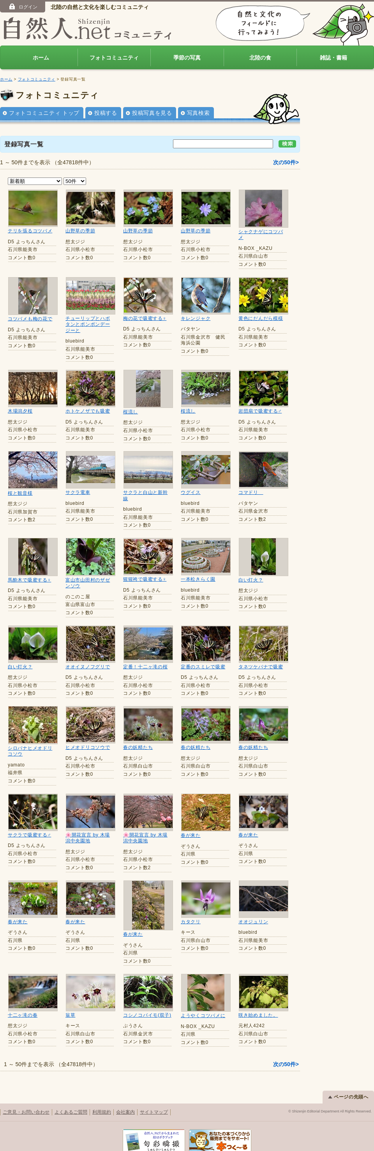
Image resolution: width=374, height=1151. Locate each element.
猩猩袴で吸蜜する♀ (144, 579)
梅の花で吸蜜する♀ (144, 318)
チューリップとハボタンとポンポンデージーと (87, 324)
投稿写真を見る (152, 113)
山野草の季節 (80, 231)
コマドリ (250, 492)
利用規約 (101, 1099)
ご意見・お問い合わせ (26, 1099)
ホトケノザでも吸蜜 (87, 411)
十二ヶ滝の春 (22, 1002)
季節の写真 (187, 57)
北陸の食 (260, 57)
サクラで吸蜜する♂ (29, 835)
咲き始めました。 (258, 1002)
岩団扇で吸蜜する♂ (260, 411)
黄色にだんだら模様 (260, 318)
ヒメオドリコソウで (87, 747)
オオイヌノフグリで (87, 667)
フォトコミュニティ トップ (44, 113)
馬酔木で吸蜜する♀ (29, 580)
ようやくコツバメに (203, 1002)
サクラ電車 (77, 492)
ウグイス (191, 492)
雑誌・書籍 (333, 57)
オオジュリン (253, 921)
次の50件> (286, 162)
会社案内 (125, 1099)
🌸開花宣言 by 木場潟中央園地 (87, 838)
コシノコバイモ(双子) (147, 1002)
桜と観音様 (20, 493)
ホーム (41, 57)
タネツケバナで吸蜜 (260, 667)
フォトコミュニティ (114, 57)
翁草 (70, 1002)
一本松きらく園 (198, 579)
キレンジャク (195, 318)
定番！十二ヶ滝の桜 (145, 667)
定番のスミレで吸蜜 (203, 667)
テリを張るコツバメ (30, 231)
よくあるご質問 (71, 1099)
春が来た (191, 835)
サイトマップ (154, 1099)
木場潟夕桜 (20, 411)
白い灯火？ (250, 580)
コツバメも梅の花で (30, 319)
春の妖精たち (138, 747)
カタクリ (191, 921)
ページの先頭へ (348, 1083)
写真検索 (198, 113)
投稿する (105, 113)
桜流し (130, 412)
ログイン (22, 7)
